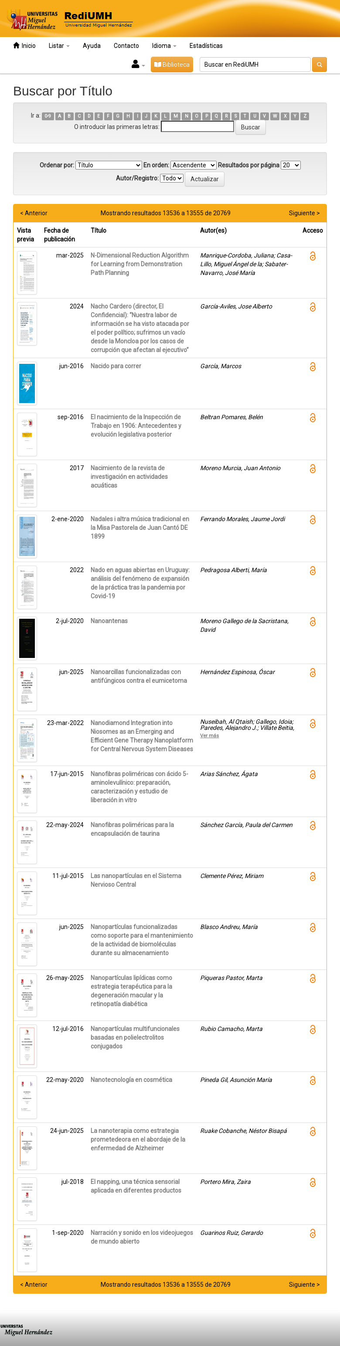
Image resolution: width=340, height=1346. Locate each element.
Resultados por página (248, 165)
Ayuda (92, 45)
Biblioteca (172, 64)
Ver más (209, 735)
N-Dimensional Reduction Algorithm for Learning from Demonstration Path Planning (140, 264)
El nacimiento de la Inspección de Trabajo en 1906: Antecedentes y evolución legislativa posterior (136, 426)
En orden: (156, 165)
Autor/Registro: (137, 178)
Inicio (24, 45)
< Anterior (34, 213)
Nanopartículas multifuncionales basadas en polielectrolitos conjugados (135, 1037)
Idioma (164, 45)
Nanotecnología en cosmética (131, 1079)
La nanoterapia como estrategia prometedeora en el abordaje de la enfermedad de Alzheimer (138, 1139)
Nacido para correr (116, 366)
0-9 (47, 116)
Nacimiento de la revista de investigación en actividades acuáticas (129, 476)
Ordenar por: (57, 165)
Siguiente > (304, 213)
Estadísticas (206, 45)
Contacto (126, 45)
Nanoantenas (109, 620)
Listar (59, 45)
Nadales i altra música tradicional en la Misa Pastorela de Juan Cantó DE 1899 (140, 527)
